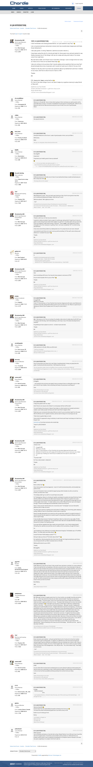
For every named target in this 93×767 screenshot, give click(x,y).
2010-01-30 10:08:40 (77, 730)
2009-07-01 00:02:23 (77, 442)
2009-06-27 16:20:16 (77, 317)
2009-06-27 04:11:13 (77, 270)
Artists (30, 8)
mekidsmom (18, 593)
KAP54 (17, 703)
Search (19, 12)
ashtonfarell (18, 729)
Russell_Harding (19, 173)
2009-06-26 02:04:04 (77, 193)
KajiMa (16, 150)
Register (25, 12)
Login (32, 12)
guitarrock (17, 251)
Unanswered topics (78, 21)
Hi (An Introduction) (18, 25)
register (21, 33)
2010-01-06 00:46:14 (77, 705)
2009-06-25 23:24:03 (77, 116)
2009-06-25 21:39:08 (57, 41)
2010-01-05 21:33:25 (77, 687)
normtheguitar (19, 343)
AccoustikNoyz (19, 98)
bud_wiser (17, 131)
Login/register (79, 3)
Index (12, 12)
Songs (21, 8)
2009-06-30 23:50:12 (57, 401)
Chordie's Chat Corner (30, 28)
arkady (16, 296)
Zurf (16, 191)
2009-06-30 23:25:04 (77, 379)
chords (81, 764)
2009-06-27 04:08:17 (77, 253)
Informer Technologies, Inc (54, 755)
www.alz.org (37, 422)
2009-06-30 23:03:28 (77, 361)
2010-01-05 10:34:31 (77, 595)
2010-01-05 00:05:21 (57, 480)
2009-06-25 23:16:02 (77, 99)
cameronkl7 (18, 377)
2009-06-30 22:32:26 (77, 344)
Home (13, 8)
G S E (16, 685)
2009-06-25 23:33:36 (77, 151)
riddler (16, 115)
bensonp (17, 359)
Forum (79, 8)
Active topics (68, 21)
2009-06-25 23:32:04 (77, 133)
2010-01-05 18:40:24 (77, 663)
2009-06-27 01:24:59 (77, 215)
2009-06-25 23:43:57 (77, 174)
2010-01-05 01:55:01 (77, 563)
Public (42, 8)
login (16, 33)
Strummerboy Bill (19, 40)
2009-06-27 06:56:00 (77, 297)
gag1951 (17, 561)
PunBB (39, 755)
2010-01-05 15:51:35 (77, 636)
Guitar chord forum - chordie (17, 28)
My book (56, 8)
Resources (69, 8)
